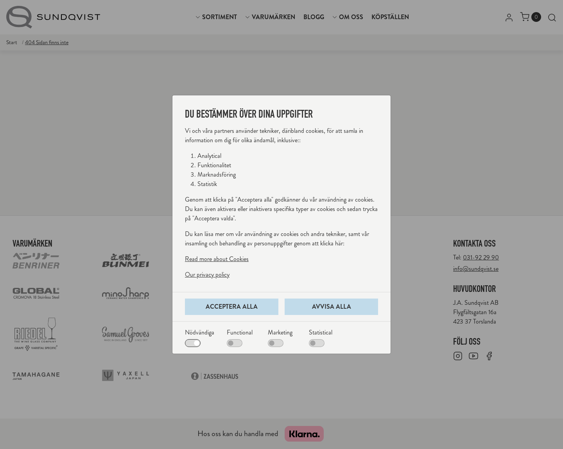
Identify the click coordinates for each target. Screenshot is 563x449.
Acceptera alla (232, 306)
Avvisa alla (331, 306)
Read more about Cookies (217, 258)
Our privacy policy (207, 274)
